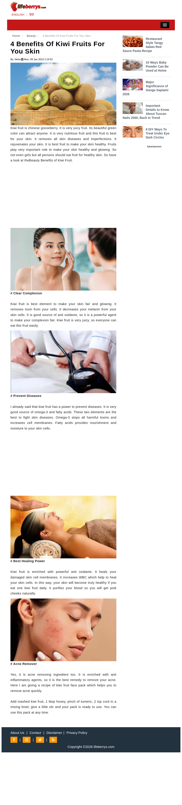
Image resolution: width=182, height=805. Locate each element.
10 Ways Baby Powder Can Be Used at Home (157, 66)
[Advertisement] (63, 196)
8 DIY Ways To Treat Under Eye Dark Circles (158, 133)
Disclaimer (54, 733)
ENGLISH (18, 14)
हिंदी (31, 14)
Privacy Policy (77, 733)
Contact (35, 733)
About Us (17, 733)
